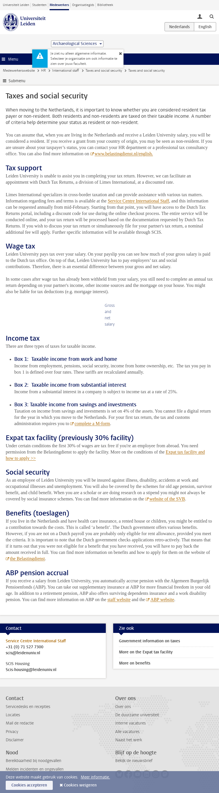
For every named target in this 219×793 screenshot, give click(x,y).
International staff (65, 70)
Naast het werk (128, 740)
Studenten (39, 5)
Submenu (17, 81)
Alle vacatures (127, 731)
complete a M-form (92, 423)
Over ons (123, 706)
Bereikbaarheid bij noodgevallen (33, 760)
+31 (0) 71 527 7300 (24, 647)
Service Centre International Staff (138, 200)
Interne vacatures (130, 723)
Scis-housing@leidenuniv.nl (31, 669)
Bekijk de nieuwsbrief (134, 760)
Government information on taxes (149, 641)
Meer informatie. (95, 777)
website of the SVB (167, 498)
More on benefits (134, 663)
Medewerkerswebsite (19, 70)
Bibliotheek (105, 5)
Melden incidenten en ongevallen (35, 769)
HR (43, 70)
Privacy (12, 731)
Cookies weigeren (80, 785)
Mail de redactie (20, 723)
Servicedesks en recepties (28, 706)
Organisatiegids (83, 5)
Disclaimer (15, 740)
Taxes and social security (104, 70)
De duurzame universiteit (137, 715)
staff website (119, 599)
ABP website (162, 599)
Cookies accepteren (29, 785)
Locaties (13, 715)
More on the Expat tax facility (146, 652)
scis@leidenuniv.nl (23, 653)
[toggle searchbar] (211, 16)
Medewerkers (59, 5)
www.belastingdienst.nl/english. (124, 153)
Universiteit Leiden (16, 5)
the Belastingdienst (27, 558)
